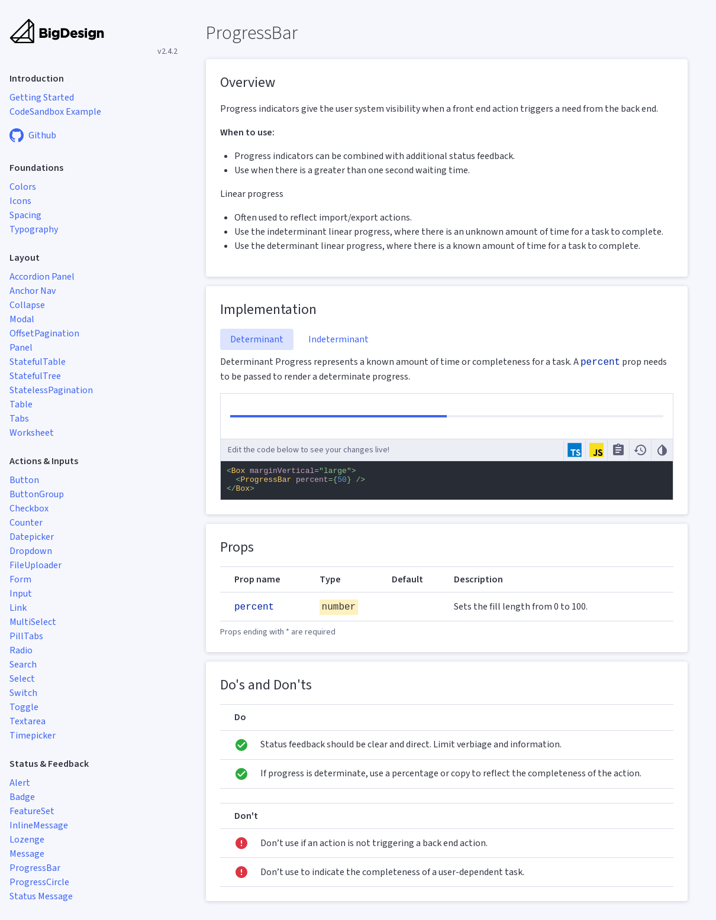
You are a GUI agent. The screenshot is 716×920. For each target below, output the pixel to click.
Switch (23, 692)
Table (21, 404)
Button (24, 480)
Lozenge (26, 839)
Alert (19, 782)
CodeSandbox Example (55, 111)
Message (26, 853)
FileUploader (35, 565)
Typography (33, 229)
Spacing (25, 215)
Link (18, 607)
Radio (21, 650)
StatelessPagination (51, 390)
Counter (26, 522)
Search (23, 664)
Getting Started (41, 97)
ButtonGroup (36, 494)
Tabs (19, 418)
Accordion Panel (42, 276)
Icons (20, 201)
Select (22, 678)
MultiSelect (32, 622)
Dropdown (30, 551)
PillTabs (26, 636)
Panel (21, 347)
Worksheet (31, 432)
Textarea (27, 721)
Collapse (27, 305)
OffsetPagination (44, 333)
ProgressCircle (39, 882)
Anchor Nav (32, 290)
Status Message (41, 896)
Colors (22, 186)
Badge (22, 797)
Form (20, 579)
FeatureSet (31, 811)
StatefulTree (35, 376)
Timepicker (32, 735)
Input (20, 593)
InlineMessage (38, 825)
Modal (21, 319)
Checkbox (29, 508)
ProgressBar (34, 867)
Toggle (23, 707)
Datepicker (31, 536)
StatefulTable (37, 361)
